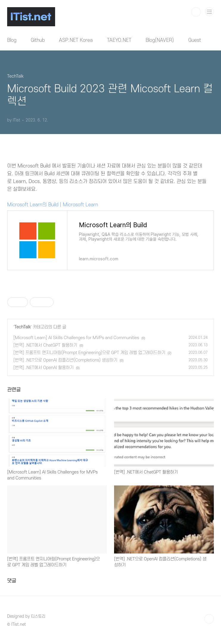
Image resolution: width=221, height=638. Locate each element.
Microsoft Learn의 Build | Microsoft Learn (52, 204)
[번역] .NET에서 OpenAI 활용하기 (43, 367)
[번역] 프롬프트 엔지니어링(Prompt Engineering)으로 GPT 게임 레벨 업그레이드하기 (89, 352)
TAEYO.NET (119, 40)
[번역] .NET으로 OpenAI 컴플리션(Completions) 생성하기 (65, 360)
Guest (194, 40)
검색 (196, 11)
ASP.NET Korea (76, 40)
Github (38, 40)
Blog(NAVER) (160, 40)
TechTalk (22, 327)
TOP (209, 619)
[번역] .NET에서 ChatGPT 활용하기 (45, 345)
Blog (11, 40)
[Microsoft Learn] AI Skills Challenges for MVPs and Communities (76, 337)
